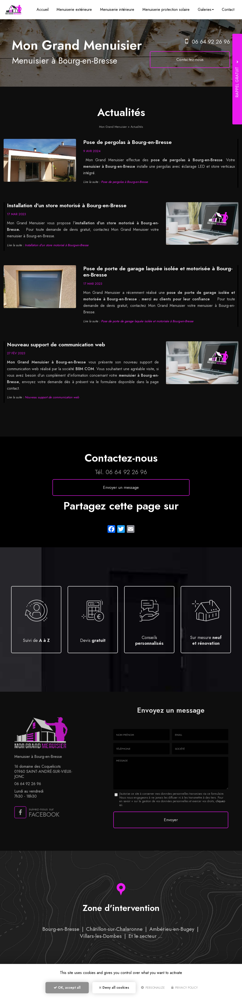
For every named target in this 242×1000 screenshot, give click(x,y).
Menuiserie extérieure (78, 9)
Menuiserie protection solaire (168, 9)
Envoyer (171, 819)
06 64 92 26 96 (211, 42)
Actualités (137, 127)
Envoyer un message (121, 487)
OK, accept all (67, 989)
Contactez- (196, 59)
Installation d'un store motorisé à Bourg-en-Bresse (67, 205)
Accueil (48, 9)
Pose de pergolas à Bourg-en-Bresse (127, 142)
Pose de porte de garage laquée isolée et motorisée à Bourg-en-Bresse (158, 271)
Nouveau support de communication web (56, 344)
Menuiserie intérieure (121, 9)
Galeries (207, 9)
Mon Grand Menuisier (113, 127)
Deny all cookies (114, 989)
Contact (228, 9)
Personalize (153, 989)
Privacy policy (184, 989)
